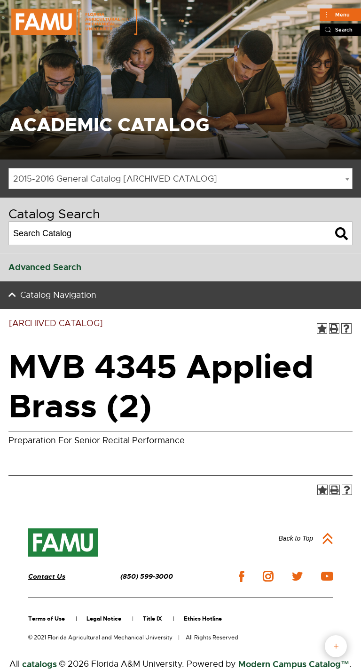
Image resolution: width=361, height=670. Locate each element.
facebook (241, 576)
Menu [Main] (342, 14)
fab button (336, 646)
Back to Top (296, 538)
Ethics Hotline (203, 618)
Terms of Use (46, 618)
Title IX (152, 618)
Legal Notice (103, 618)
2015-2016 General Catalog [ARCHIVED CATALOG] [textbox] (115, 179)
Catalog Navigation (58, 295)
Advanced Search (44, 267)
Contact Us (46, 577)
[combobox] (180, 178)
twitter (297, 576)
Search (344, 29)
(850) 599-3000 (146, 577)
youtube (327, 576)
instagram (268, 576)
